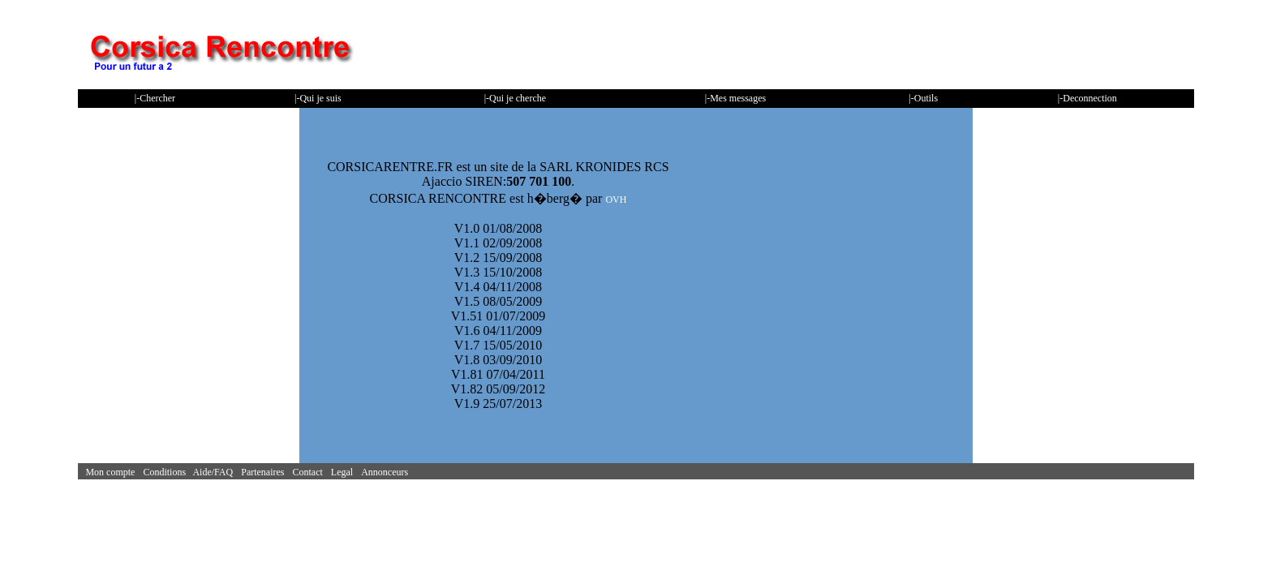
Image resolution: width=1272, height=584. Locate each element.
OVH (615, 199)
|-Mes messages (735, 98)
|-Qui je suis (318, 98)
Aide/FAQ (215, 472)
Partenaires (265, 472)
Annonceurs (387, 472)
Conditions (167, 472)
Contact (310, 472)
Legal (344, 472)
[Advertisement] (899, 52)
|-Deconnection (1087, 98)
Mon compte (112, 472)
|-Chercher (155, 98)
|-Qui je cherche (515, 98)
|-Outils (923, 98)
